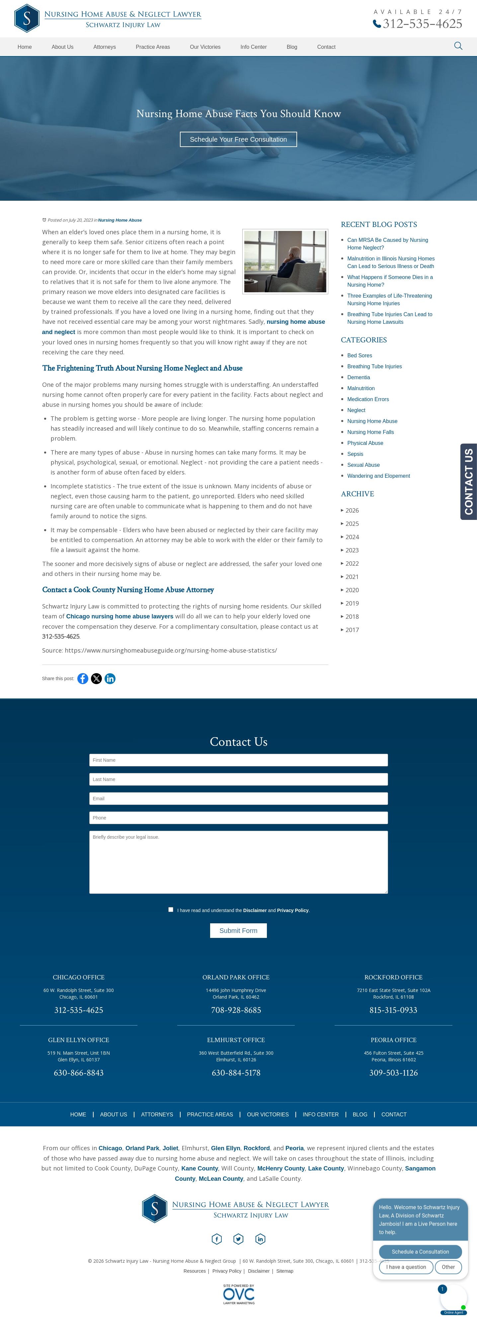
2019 (350, 603)
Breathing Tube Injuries (375, 366)
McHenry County (281, 1168)
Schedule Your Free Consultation (238, 139)
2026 (350, 510)
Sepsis (355, 454)
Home (25, 47)
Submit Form (238, 930)
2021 (350, 576)
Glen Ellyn (225, 1148)
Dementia (359, 377)
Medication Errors (368, 399)
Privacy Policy (293, 910)
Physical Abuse (366, 443)
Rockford (257, 1148)
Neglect (356, 410)
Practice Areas (153, 47)
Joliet (170, 1148)
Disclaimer (255, 910)
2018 (350, 616)
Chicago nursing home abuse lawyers (120, 616)
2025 (350, 523)
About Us (63, 47)
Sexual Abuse (364, 465)
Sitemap (285, 1271)
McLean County (221, 1178)
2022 (350, 563)
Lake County (326, 1168)
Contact (326, 47)
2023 (350, 550)
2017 (350, 629)
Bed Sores (360, 355)
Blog (292, 47)
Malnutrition (361, 388)
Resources (195, 1271)
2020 (350, 590)
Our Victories (205, 47)
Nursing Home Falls (371, 432)
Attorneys (105, 47)
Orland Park (142, 1148)
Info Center (254, 47)
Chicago (110, 1148)
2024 (350, 536)
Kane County (199, 1168)
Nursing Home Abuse (120, 220)
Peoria (294, 1148)
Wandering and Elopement (379, 476)
